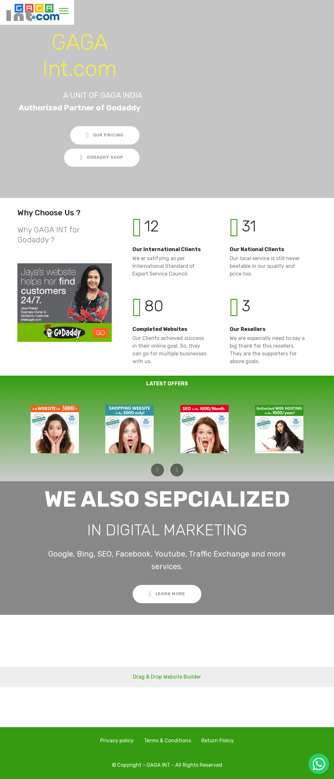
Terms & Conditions (167, 740)
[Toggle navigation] (64, 11)
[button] (157, 470)
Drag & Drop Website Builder (167, 677)
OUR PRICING (104, 135)
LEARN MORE (167, 594)
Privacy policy (117, 740)
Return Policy (217, 740)
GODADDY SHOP (101, 158)
